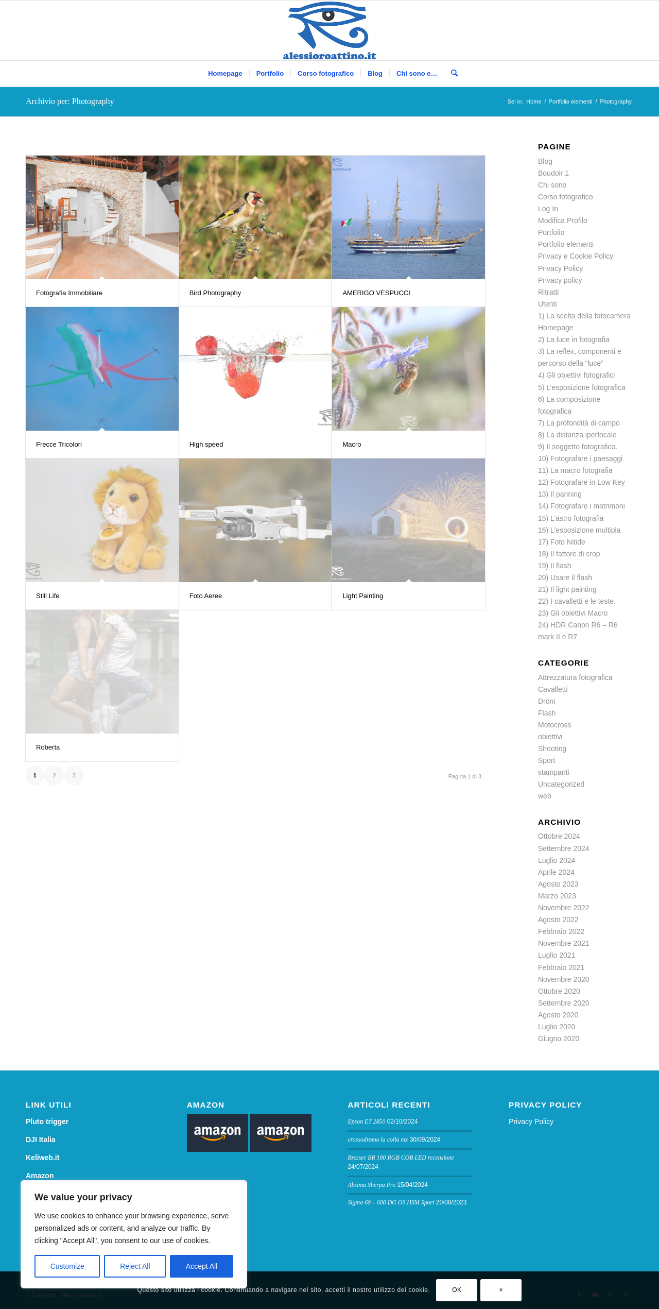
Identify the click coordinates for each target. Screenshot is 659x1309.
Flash (547, 713)
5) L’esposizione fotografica (582, 387)
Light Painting (362, 596)
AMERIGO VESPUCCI (376, 293)
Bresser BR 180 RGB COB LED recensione (401, 1157)
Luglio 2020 (556, 1027)
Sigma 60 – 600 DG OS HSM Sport (391, 1202)
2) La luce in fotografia (574, 339)
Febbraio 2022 (561, 931)
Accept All (201, 1266)
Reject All (135, 1266)
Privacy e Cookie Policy (575, 256)
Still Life (48, 596)
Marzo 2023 (557, 896)
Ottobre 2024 (559, 836)
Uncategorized (561, 784)
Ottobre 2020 (559, 991)
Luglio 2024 (556, 860)
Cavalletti (553, 689)
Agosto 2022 (558, 919)
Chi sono (552, 185)
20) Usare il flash (565, 577)
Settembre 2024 (563, 848)
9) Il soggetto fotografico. (577, 447)
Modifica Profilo (562, 220)
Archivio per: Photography (70, 101)
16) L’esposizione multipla (579, 530)
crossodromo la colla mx (378, 1139)
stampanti (553, 772)
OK (457, 1290)
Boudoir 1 (553, 173)
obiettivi (550, 737)
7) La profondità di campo (579, 423)
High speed (206, 444)
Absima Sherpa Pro (371, 1184)
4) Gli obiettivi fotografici (576, 375)
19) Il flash (554, 566)
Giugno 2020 (558, 1038)
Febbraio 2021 (561, 967)
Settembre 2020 (563, 1003)
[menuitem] (225, 74)
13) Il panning (560, 494)
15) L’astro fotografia (571, 518)
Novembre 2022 (563, 908)
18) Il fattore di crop (569, 554)
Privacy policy (560, 280)
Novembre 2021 (563, 943)
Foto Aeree (205, 596)
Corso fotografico (565, 197)
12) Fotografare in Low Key (581, 482)
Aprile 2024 (556, 872)
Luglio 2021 (556, 955)
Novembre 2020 (563, 979)
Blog (545, 161)
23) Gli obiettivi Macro (573, 613)
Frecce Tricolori (59, 444)
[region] (134, 1234)
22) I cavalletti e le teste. (577, 601)
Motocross (554, 725)
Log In (548, 209)
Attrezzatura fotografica (575, 677)
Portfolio (551, 232)
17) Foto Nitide (561, 542)
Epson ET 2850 (366, 1121)
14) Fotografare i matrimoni (581, 506)
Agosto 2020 (558, 1015)
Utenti (547, 304)
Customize (67, 1266)
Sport (546, 760)
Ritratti (548, 292)
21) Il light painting (567, 589)
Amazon (40, 1175)
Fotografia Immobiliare (69, 293)
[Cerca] (451, 74)
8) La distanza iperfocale (577, 435)
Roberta (48, 747)
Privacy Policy (560, 268)
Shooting (552, 748)
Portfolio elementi (566, 244)
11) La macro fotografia (575, 470)
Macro (351, 444)
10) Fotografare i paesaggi (580, 458)
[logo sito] (329, 30)
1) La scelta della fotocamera (584, 316)
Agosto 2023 (558, 884)
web (544, 796)
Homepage (556, 328)
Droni (546, 701)
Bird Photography (215, 293)
